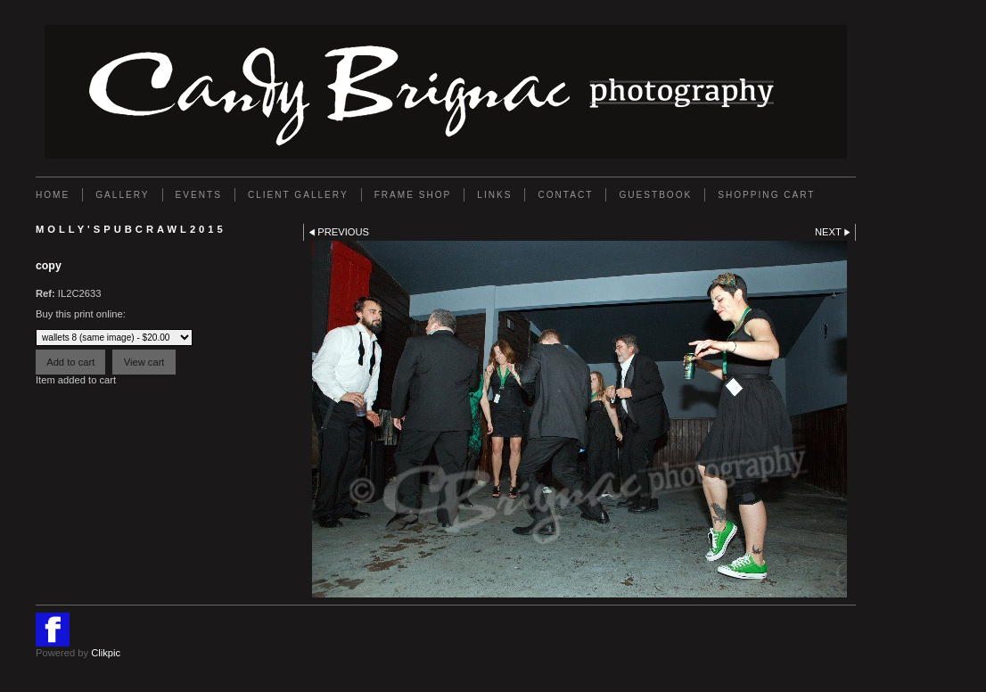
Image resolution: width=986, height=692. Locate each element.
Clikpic (105, 652)
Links (494, 195)
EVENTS (199, 195)
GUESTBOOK (655, 195)
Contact (565, 195)
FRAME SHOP (413, 195)
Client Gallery (298, 195)
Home (53, 195)
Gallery (122, 195)
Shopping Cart (766, 195)
